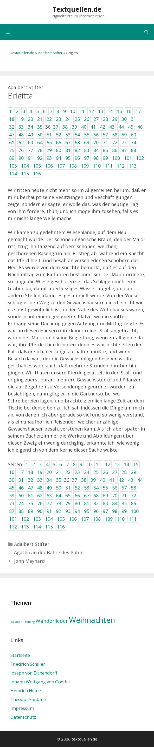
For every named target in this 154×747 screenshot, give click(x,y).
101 (13, 519)
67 (86, 495)
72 (133, 495)
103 (37, 519)
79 (67, 503)
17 (21, 472)
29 (133, 472)
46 (21, 488)
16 (11, 472)
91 (49, 511)
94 (77, 511)
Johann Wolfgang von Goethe (40, 682)
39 (93, 480)
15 (135, 464)
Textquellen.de (77, 9)
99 (124, 511)
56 (114, 488)
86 (133, 503)
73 (11, 503)
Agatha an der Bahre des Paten (49, 552)
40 (102, 480)
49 (49, 488)
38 (83, 480)
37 (74, 480)
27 (114, 472)
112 (13, 527)
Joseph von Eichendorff (33, 673)
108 (97, 519)
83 (105, 503)
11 (98, 464)
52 (77, 488)
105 (61, 519)
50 (58, 488)
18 (30, 472)
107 (85, 519)
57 (124, 488)
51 (67, 488)
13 (117, 464)
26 (105, 472)
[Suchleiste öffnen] (146, 32)
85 (124, 503)
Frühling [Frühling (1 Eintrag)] (29, 622)
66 (77, 495)
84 (114, 503)
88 (21, 511)
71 (124, 495)
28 (124, 472)
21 (58, 472)
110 (121, 519)
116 (61, 527)
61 (30, 495)
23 (77, 472)
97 (105, 511)
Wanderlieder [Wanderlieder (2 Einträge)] (52, 621)
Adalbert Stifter (50, 52)
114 (37, 527)
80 (77, 503)
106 (73, 519)
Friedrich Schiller (27, 664)
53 (86, 488)
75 (30, 503)
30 (11, 480)
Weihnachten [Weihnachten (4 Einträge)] (92, 620)
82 (96, 503)
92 (58, 511)
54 (96, 488)
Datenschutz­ (23, 717)
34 (49, 480)
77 (49, 503)
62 (39, 495)
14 (126, 464)
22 (67, 472)
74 (21, 503)
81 (86, 503)
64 (58, 495)
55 (105, 488)
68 (96, 495)
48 (39, 488)
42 (121, 480)
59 (11, 495)
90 (39, 511)
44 (140, 480)
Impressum (22, 708)
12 (107, 464)
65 (67, 495)
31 (21, 480)
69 (105, 495)
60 (21, 495)
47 (30, 488)
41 (111, 480)
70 (114, 495)
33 (39, 480)
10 (89, 464)
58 (133, 488)
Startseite (20, 655)
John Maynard (29, 561)
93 (67, 511)
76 (39, 503)
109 (109, 519)
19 (39, 472)
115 (49, 527)
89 (30, 511)
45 (11, 488)
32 (30, 480)
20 (49, 472)
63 (49, 495)
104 (49, 519)
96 (96, 511)
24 (86, 472)
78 (58, 503)
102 (25, 519)
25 (96, 472)
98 (114, 511)
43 (130, 480)
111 (133, 519)
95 (86, 511)
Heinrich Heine (25, 690)
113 (25, 527)
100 (135, 511)
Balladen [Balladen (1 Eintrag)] (16, 622)
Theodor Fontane (28, 699)
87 (11, 511)
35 (58, 480)
